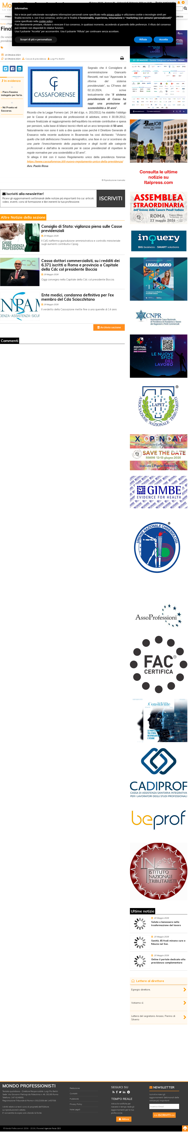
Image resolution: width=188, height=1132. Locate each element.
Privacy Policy (76, 1104)
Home (3, 23)
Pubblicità (74, 1099)
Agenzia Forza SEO (52, 1128)
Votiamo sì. (137, 1002)
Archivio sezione (109, 327)
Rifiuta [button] (143, 39)
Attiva (124, 1119)
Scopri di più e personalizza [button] (36, 39)
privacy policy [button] (114, 14)
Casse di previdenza (35, 58)
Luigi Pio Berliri (57, 58)
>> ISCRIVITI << (164, 1115)
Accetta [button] (163, 39)
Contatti (73, 1093)
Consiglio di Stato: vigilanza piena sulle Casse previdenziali (81, 228)
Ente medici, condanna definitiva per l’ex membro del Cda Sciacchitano (77, 297)
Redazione (75, 1088)
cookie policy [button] (45, 21)
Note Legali (75, 1109)
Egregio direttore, (141, 989)
